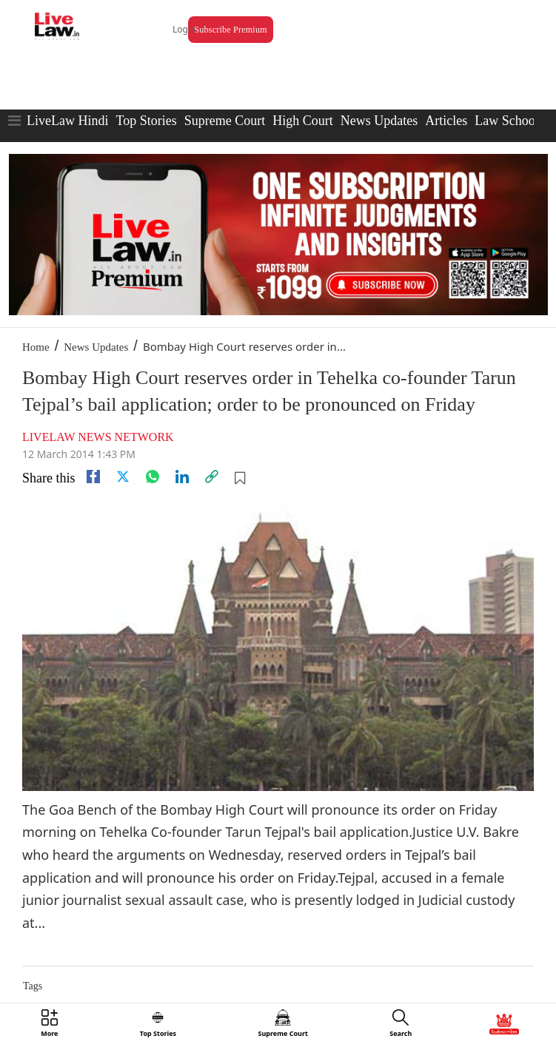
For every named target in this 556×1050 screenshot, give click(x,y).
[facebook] (93, 476)
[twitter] (123, 476)
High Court (302, 120)
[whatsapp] (152, 476)
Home (36, 347)
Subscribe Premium (230, 29)
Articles (446, 120)
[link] (211, 476)
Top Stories (145, 120)
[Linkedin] (182, 476)
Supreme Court (225, 120)
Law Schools (509, 120)
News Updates (379, 120)
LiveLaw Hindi (67, 120)
